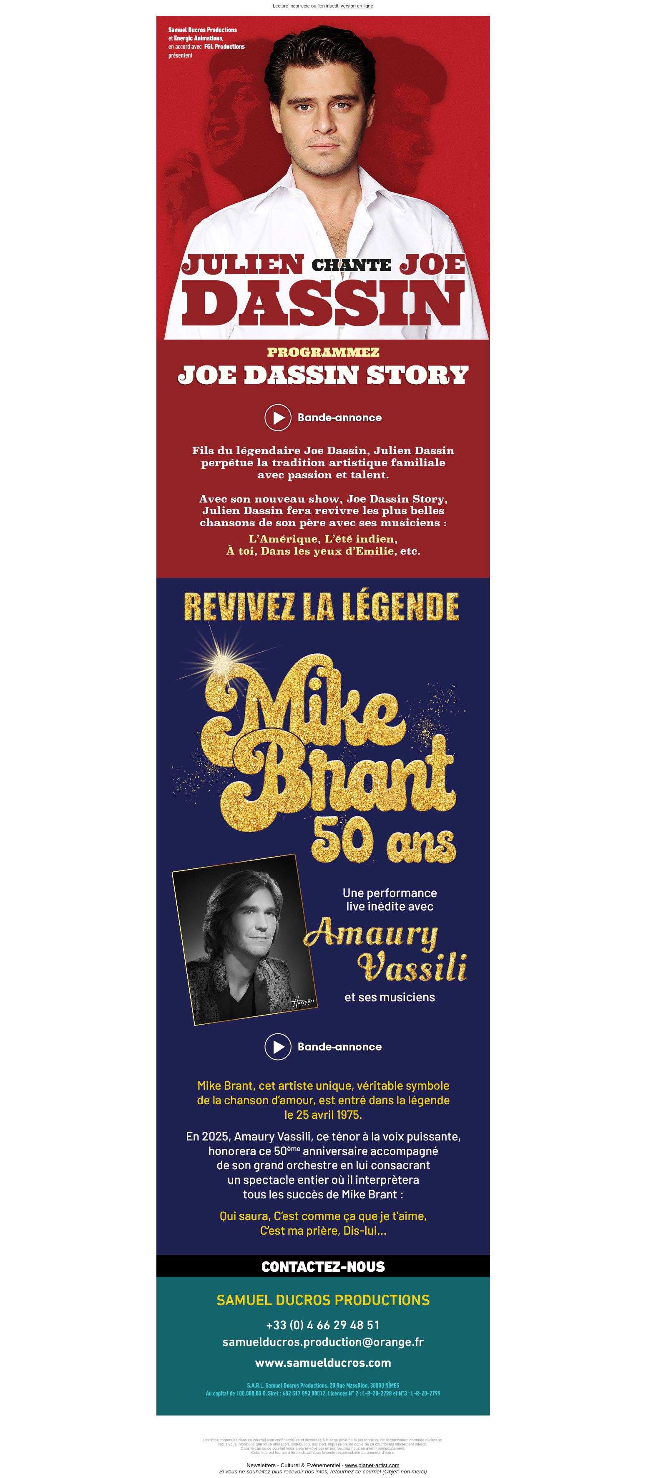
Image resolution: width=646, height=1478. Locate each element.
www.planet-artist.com (372, 1465)
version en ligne (357, 5)
